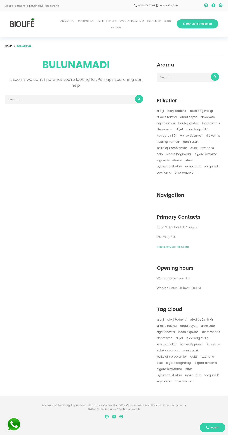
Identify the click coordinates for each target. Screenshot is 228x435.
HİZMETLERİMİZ (106, 21)
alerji (160, 111)
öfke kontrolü (184, 173)
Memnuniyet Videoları (197, 24)
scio (160, 154)
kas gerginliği (166, 135)
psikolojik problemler (172, 148)
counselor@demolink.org (173, 247)
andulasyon (189, 117)
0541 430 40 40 (169, 5)
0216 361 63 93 (146, 5)
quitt (193, 148)
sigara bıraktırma (169, 160)
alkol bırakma (167, 117)
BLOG (167, 21)
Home (8, 46)
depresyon (165, 129)
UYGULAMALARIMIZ (131, 21)
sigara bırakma (206, 154)
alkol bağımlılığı (201, 111)
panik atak (190, 142)
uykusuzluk (193, 166)
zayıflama (164, 173)
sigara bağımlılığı (179, 154)
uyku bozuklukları (169, 166)
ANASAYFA (67, 21)
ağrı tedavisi (166, 123)
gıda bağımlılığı (198, 129)
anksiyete (208, 117)
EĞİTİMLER (154, 21)
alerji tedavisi (177, 111)
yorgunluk (211, 166)
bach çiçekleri (188, 123)
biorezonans (211, 123)
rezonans (207, 148)
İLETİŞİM (115, 27)
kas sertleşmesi (191, 135)
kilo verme (213, 135)
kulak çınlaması (168, 142)
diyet (179, 129)
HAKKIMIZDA (85, 21)
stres (189, 160)
